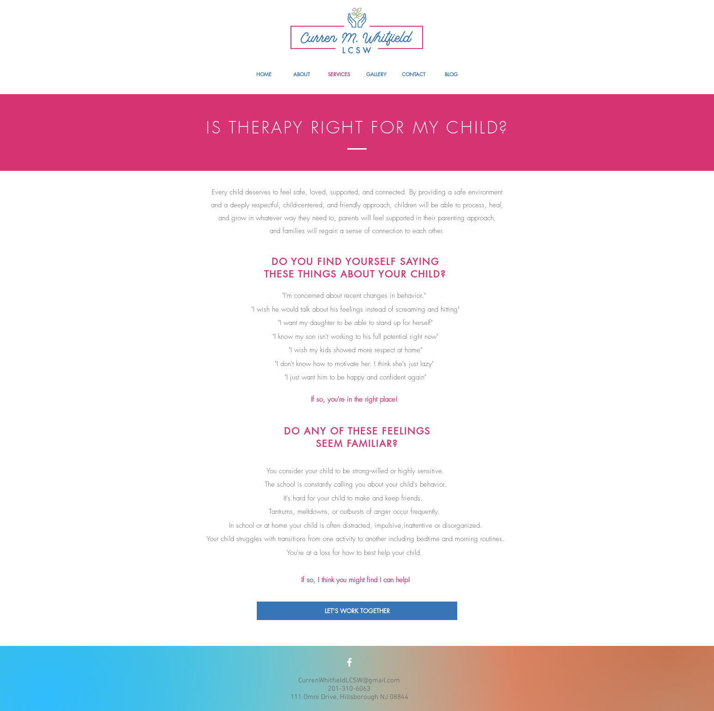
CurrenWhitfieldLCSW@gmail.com (349, 680)
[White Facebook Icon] (349, 662)
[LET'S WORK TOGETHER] (357, 611)
